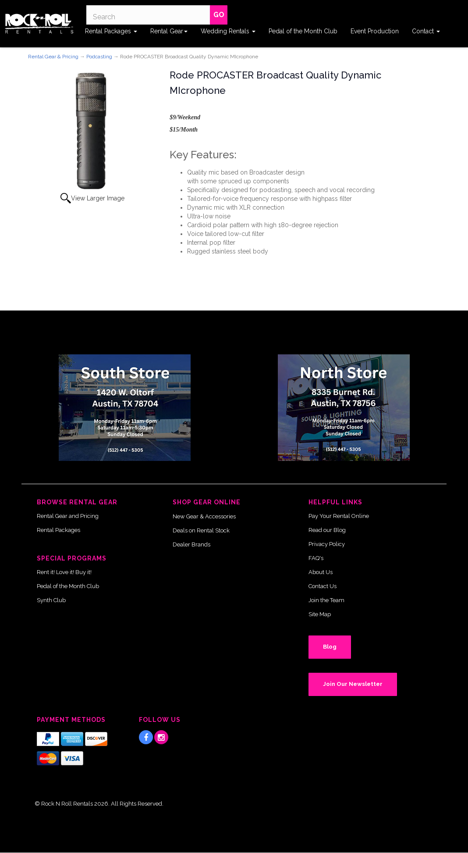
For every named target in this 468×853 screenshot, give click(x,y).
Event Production (375, 31)
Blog (330, 646)
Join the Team (326, 600)
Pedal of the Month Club (303, 31)
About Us (320, 572)
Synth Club (51, 600)
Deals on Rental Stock (201, 530)
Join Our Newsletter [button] (353, 684)
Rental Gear (169, 31)
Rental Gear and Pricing (68, 516)
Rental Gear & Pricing (53, 57)
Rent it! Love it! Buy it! (64, 572)
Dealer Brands (191, 544)
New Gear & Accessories (204, 516)
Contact (426, 31)
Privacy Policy (326, 544)
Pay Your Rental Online (338, 516)
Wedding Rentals (228, 31)
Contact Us (322, 586)
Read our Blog (327, 530)
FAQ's (315, 558)
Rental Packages (111, 31)
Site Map (319, 614)
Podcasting (99, 57)
